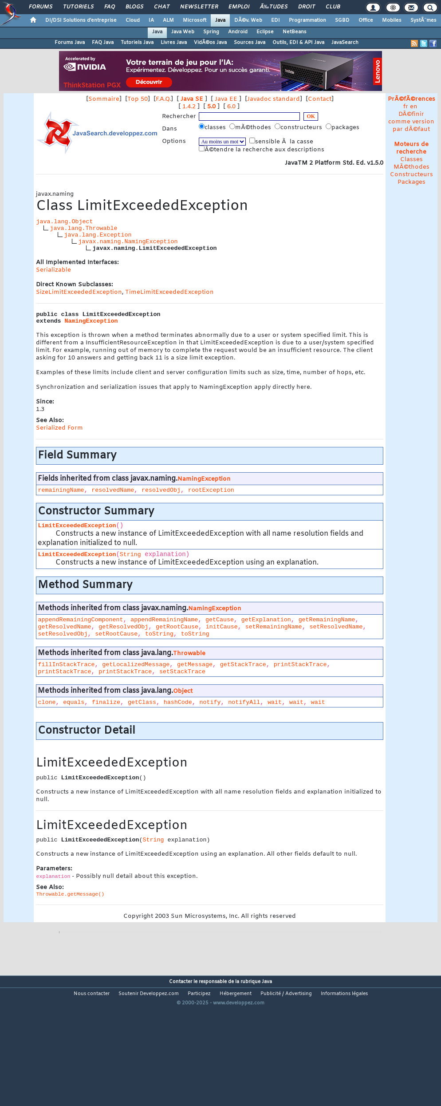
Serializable (53, 270)
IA (151, 20)
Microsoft (194, 20)
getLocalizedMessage (135, 664)
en (413, 107)
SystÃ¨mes (423, 20)
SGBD (342, 20)
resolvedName (112, 490)
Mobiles (392, 20)
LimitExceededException (77, 525)
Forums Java (70, 43)
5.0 (211, 107)
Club (333, 7)
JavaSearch (344, 43)
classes (213, 127)
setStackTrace (182, 671)
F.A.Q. (163, 99)
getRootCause (177, 627)
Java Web (182, 32)
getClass (142, 702)
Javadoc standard (273, 99)
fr (405, 107)
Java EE (226, 99)
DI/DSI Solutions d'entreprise (81, 20)
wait (275, 702)
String (130, 554)
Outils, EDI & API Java (298, 43)
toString (159, 634)
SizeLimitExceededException (79, 292)
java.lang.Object (64, 221)
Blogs (134, 7)
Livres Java (174, 43)
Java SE (192, 99)
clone (46, 702)
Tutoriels (78, 7)
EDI (275, 20)
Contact (319, 99)
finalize (106, 702)
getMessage (195, 664)
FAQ (109, 7)
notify (210, 702)
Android (238, 32)
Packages (411, 182)
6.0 (231, 107)
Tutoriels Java (137, 43)
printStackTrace (300, 664)
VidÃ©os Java (210, 43)
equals (73, 702)
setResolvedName (335, 627)
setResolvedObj (62, 634)
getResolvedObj (123, 627)
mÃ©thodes (251, 127)
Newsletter (199, 7)
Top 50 (137, 99)
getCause (219, 619)
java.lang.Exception (97, 235)
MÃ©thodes (411, 167)
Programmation (307, 20)
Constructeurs (411, 174)
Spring (211, 32)
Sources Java (249, 43)
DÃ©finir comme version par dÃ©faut (411, 122)
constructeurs (299, 127)
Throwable (189, 653)
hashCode (178, 702)
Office (365, 20)
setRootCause (116, 634)
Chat (161, 7)
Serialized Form (59, 428)
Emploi (239, 7)
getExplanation (266, 619)
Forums (40, 7)
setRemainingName (273, 627)
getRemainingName (327, 619)
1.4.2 (189, 107)
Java (220, 20)
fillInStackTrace (66, 664)
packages (343, 127)
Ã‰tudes (273, 7)
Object (183, 691)
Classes (411, 159)
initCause (222, 627)
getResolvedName (64, 627)
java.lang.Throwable (83, 228)
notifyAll (244, 702)
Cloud (133, 20)
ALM (168, 20)
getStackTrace (243, 664)
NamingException (91, 321)
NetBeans (295, 32)
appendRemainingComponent (80, 619)
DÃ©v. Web (248, 20)
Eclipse (265, 32)
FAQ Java (103, 43)
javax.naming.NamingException (127, 241)
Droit (306, 7)
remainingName (61, 490)
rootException (211, 490)
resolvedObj (161, 490)
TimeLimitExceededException (169, 292)
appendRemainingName (164, 619)
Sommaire (103, 99)
